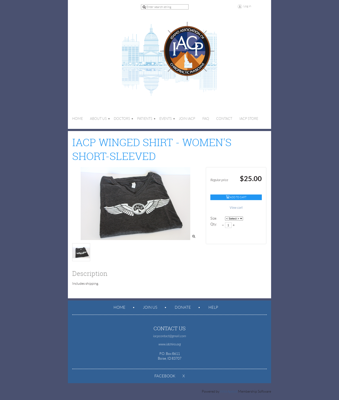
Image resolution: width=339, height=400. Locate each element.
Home (119, 307)
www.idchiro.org (169, 344)
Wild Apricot (228, 392)
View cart (236, 208)
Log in (247, 6)
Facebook (164, 376)
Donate (183, 307)
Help (213, 307)
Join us (150, 307)
